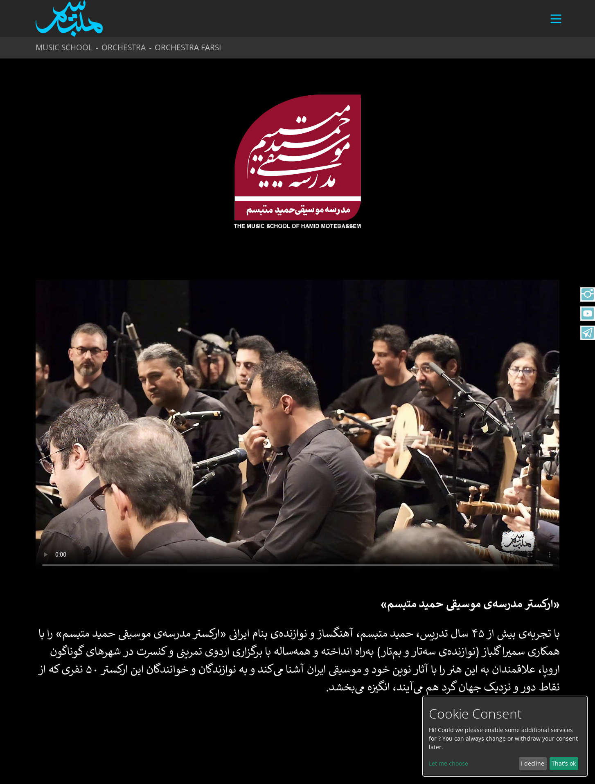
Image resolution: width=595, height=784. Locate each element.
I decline (532, 763)
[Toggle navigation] (552, 22)
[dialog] (505, 736)
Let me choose (448, 763)
